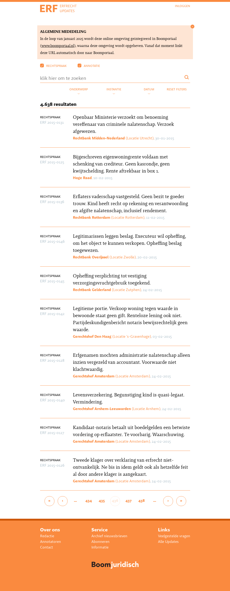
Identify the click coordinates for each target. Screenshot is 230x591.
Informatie (100, 547)
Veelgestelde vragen (174, 535)
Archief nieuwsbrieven (109, 535)
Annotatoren (50, 541)
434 (88, 500)
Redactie (47, 535)
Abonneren (100, 541)
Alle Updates (168, 541)
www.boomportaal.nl (57, 45)
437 (128, 500)
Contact (46, 547)
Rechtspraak (53, 65)
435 (102, 500)
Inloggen (182, 6)
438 (141, 500)
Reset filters (177, 89)
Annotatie (89, 65)
